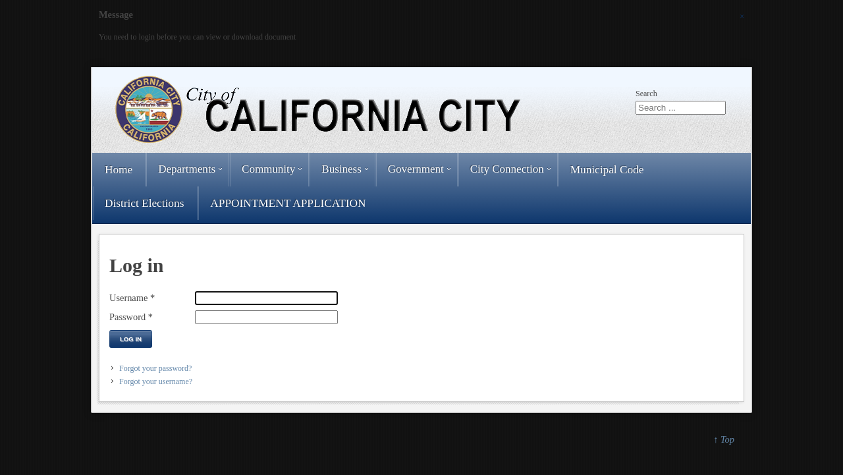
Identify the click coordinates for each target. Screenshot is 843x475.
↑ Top (723, 439)
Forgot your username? (155, 381)
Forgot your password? (155, 368)
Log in (131, 339)
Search (646, 93)
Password (131, 317)
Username (132, 298)
